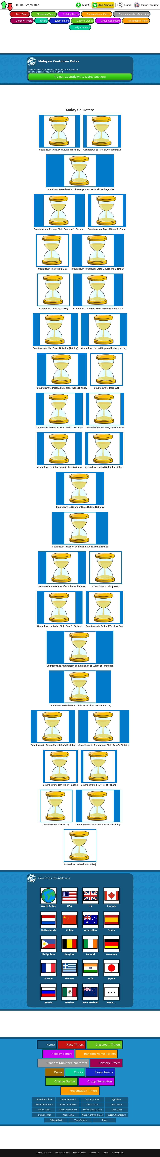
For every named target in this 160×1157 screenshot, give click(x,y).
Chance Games (85, 20)
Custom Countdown (117, 1115)
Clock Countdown (68, 1105)
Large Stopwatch (68, 1099)
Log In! (85, 5)
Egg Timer (116, 1099)
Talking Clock (56, 1120)
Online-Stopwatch (27, 5)
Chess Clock (92, 1105)
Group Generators (110, 20)
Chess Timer (116, 1105)
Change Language (149, 5)
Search (127, 5)
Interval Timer (44, 1115)
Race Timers (22, 14)
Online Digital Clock (92, 1110)
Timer (104, 1120)
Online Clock (44, 1110)
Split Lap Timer (92, 1099)
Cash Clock (117, 1110)
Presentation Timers (138, 20)
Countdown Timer (44, 1099)
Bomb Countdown (44, 1105)
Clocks (43, 20)
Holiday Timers (71, 14)
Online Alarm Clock (68, 1110)
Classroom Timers (46, 14)
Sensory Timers (24, 20)
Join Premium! (106, 5)
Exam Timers (62, 20)
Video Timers (80, 1120)
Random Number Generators (134, 14)
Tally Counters (82, 27)
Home (50, 1044)
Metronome (68, 1115)
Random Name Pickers (99, 14)
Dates (58, 1072)
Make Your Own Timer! (92, 1115)
